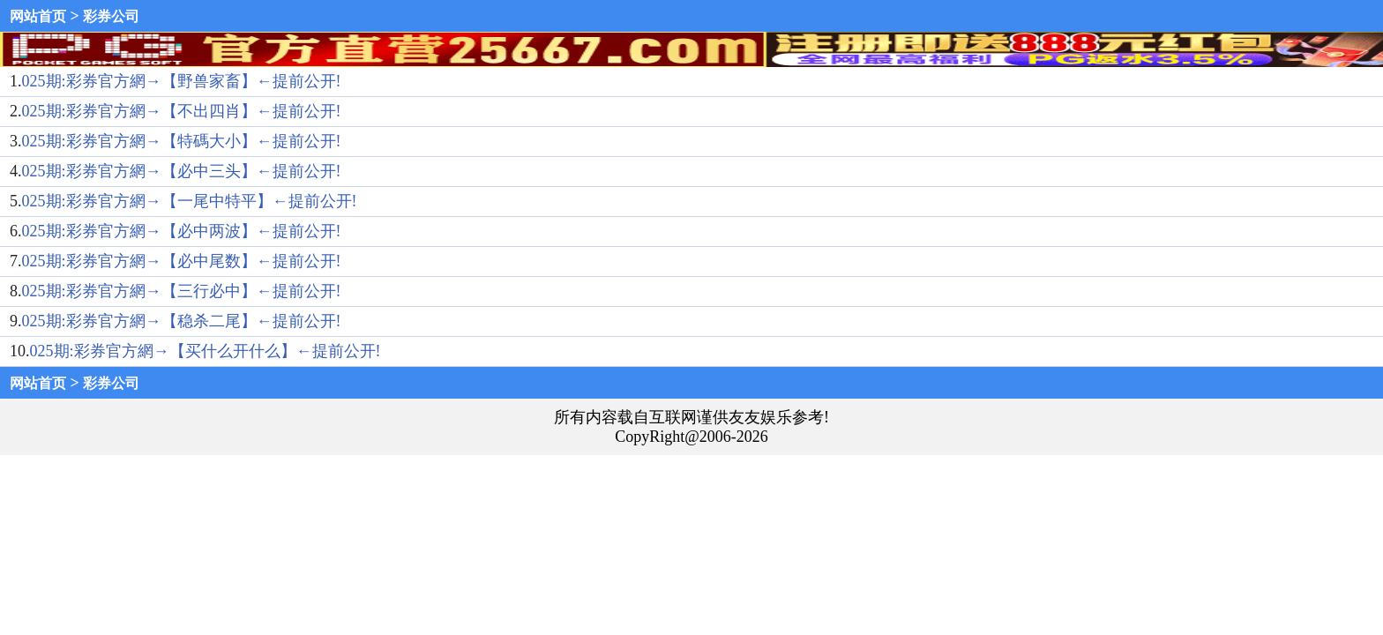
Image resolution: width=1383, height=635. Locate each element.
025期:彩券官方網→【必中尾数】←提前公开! (181, 261)
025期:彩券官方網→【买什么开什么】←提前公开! (205, 351)
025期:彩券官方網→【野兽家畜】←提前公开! (181, 81)
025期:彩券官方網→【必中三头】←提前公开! (181, 171)
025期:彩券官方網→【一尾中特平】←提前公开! (189, 201)
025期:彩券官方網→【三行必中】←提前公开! (181, 291)
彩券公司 (111, 16)
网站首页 (38, 16)
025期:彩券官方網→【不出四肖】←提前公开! (181, 111)
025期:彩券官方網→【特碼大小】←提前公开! (181, 141)
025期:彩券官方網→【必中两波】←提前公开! (181, 231)
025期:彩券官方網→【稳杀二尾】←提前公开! (181, 321)
